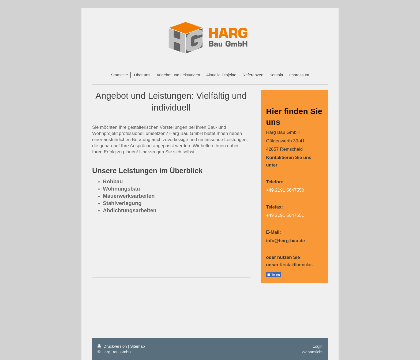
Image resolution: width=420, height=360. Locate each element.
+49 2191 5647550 (285, 190)
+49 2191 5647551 (285, 215)
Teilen (273, 275)
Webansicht (312, 352)
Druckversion (113, 346)
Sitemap (137, 346)
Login (317, 346)
